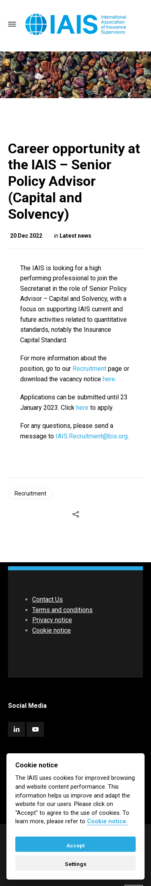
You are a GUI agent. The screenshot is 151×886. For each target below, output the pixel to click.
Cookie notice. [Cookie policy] (107, 821)
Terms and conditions (62, 610)
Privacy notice (52, 620)
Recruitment (89, 368)
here (109, 379)
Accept (75, 845)
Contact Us (47, 599)
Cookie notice (51, 630)
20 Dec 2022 (26, 235)
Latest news (75, 235)
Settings (76, 864)
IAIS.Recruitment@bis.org (92, 436)
